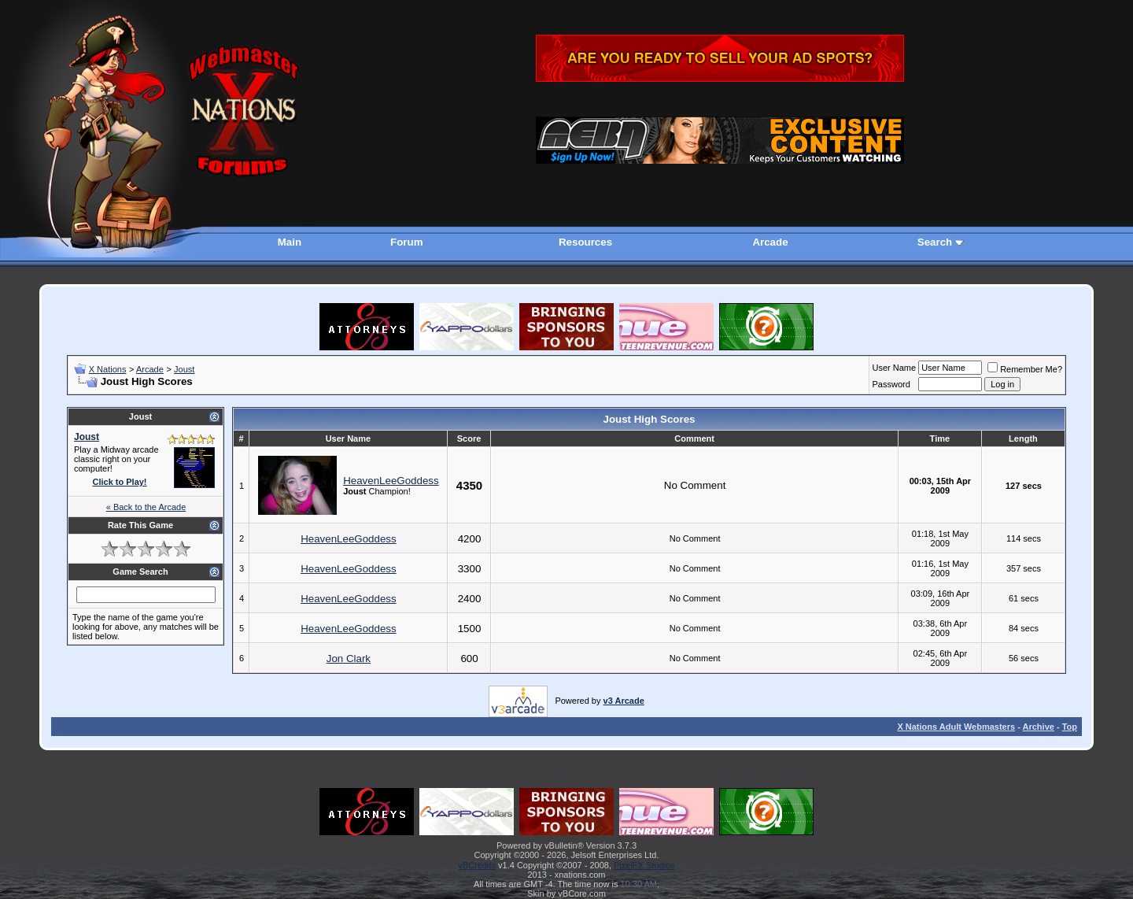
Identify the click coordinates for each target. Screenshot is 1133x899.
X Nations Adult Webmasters (956, 726)
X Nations (108, 369)
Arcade (770, 242)
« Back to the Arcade (146, 507)
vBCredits (477, 865)
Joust (184, 369)
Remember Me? (1024, 369)
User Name (895, 367)
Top (1069, 726)
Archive (1038, 726)
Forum (406, 242)
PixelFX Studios (644, 865)
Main (289, 242)
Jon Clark (349, 658)
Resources (585, 242)
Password (891, 384)
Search (934, 242)
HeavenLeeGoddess (391, 480)
